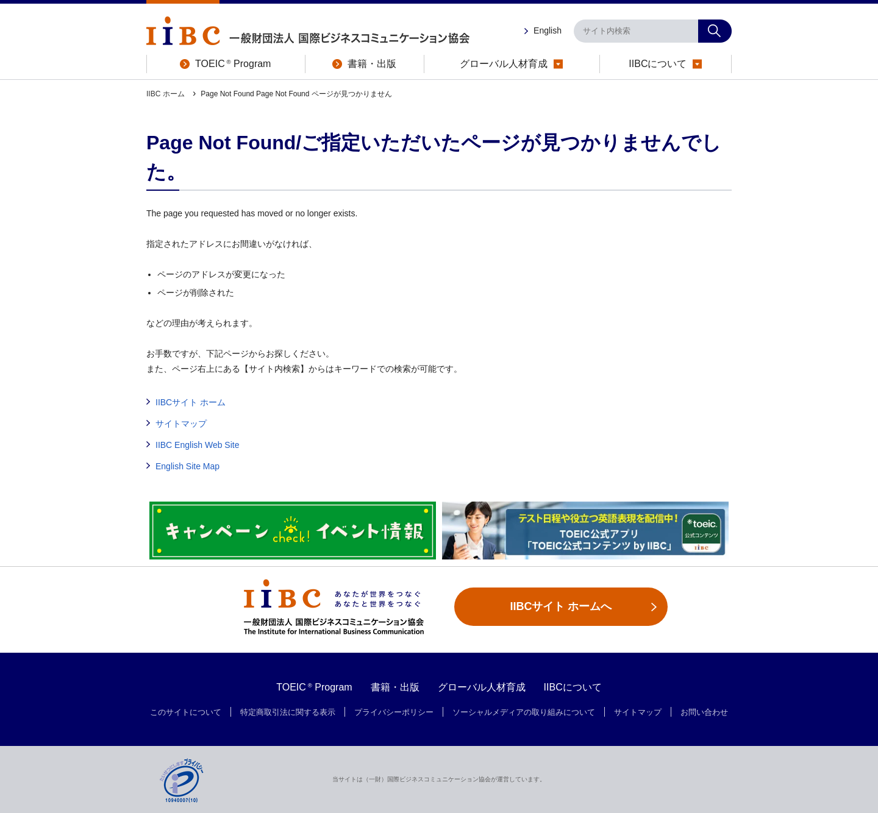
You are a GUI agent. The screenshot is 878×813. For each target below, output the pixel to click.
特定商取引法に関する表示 (287, 712)
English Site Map (187, 466)
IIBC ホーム (166, 94)
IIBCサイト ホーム (190, 402)
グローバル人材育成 (482, 687)
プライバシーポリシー (394, 712)
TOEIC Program (314, 687)
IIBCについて (573, 687)
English (548, 30)
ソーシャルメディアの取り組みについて (523, 712)
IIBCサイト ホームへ (561, 606)
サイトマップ (181, 423)
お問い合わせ (704, 712)
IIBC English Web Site (197, 445)
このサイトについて (185, 712)
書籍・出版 (395, 687)
